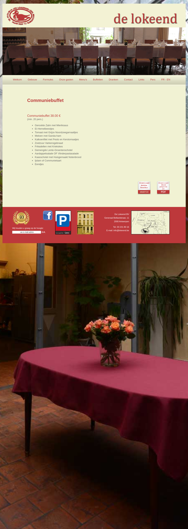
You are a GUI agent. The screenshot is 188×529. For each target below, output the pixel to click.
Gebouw (32, 79)
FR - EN (165, 79)
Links (141, 79)
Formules (48, 79)
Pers (152, 79)
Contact (128, 79)
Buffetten (98, 79)
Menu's (83, 79)
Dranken (113, 79)
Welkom (17, 79)
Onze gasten (66, 79)
